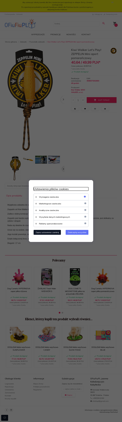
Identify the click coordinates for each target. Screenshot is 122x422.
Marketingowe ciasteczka (50, 203)
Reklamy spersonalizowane (50, 223)
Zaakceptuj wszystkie (77, 232)
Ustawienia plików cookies (51, 189)
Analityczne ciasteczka (49, 210)
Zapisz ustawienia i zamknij (47, 232)
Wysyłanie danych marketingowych (54, 217)
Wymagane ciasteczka (49, 197)
